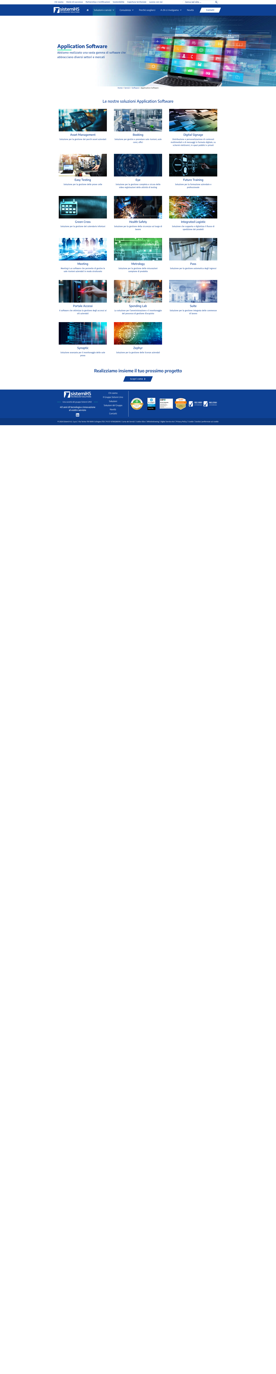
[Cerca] (216, 2)
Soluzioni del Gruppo (113, 405)
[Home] (87, 10)
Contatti (113, 413)
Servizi (127, 88)
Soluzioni (113, 401)
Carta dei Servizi (128, 422)
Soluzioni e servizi (104, 10)
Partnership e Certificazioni (98, 2)
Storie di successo (74, 2)
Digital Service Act (168, 422)
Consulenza (127, 10)
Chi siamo (58, 2)
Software (135, 88)
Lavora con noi (155, 2)
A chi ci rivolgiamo (171, 10)
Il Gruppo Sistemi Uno (113, 397)
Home (120, 88)
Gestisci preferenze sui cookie (207, 422)
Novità (190, 10)
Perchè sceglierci (147, 10)
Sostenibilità (118, 2)
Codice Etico (141, 422)
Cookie (191, 422)
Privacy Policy (181, 422)
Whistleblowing (153, 422)
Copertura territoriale (136, 2)
